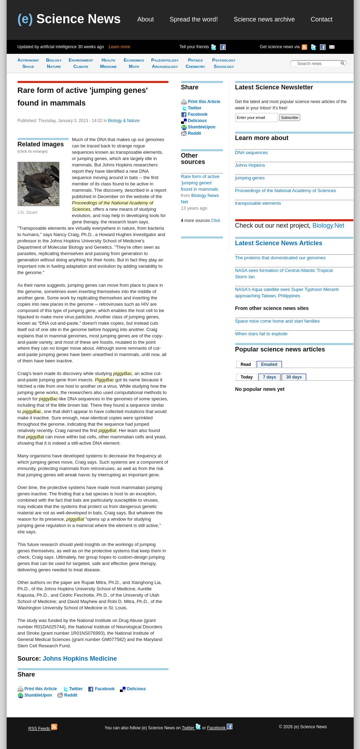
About (145, 19)
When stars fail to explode (261, 333)
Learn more (119, 46)
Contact (322, 19)
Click (215, 220)
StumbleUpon (38, 695)
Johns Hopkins (250, 165)
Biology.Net (329, 225)
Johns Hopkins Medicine (80, 658)
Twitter (76, 688)
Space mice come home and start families (277, 321)
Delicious (136, 688)
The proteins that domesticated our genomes (280, 257)
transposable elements (258, 203)
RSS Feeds (43, 728)
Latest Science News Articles (278, 243)
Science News (69, 19)
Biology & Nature (124, 120)
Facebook (105, 688)
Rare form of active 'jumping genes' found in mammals (200, 183)
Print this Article (41, 688)
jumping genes (250, 177)
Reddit (70, 695)
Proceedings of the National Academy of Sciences (285, 190)
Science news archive (264, 19)
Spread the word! (194, 19)
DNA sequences (251, 152)
